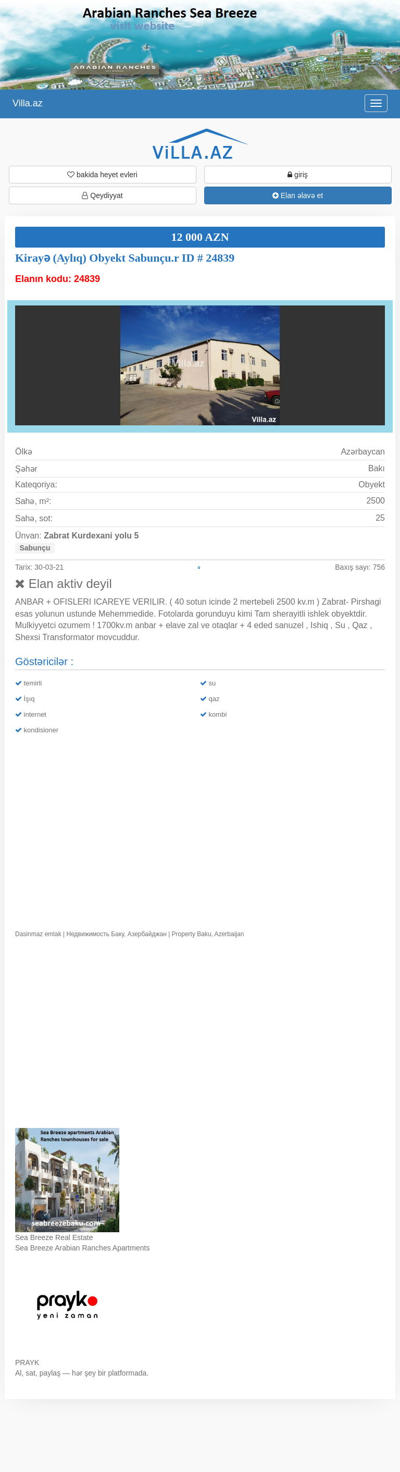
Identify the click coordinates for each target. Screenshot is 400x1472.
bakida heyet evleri (102, 174)
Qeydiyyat (102, 195)
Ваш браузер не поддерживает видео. (200, 1035)
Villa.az (27, 103)
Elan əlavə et (297, 195)
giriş (298, 174)
